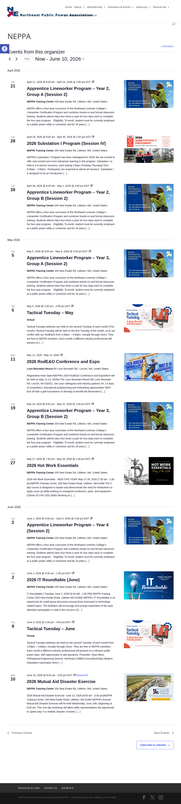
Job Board (71, 15)
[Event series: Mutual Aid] (80, 675)
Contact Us (50, 788)
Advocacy (142, 7)
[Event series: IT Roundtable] (73, 573)
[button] (4, 48)
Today (27, 59)
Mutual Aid (159, 7)
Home (68, 7)
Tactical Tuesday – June (51, 628)
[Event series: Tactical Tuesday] (72, 306)
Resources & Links (29, 788)
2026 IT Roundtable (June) (53, 579)
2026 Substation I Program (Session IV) (66, 143)
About (77, 7)
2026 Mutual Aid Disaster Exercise (61, 681)
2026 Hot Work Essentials (52, 465)
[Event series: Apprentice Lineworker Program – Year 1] (93, 82)
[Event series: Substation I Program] (93, 137)
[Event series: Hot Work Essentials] (92, 459)
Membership (94, 7)
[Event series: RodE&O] (61, 355)
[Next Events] (16, 59)
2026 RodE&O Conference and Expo (63, 361)
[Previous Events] (9, 59)
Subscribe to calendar (153, 745)
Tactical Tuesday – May (50, 312)
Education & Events (119, 7)
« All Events (167, 46)
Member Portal (88, 15)
